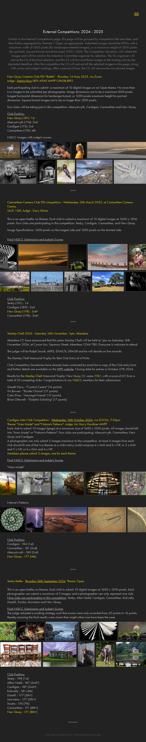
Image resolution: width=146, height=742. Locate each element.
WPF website (65, 369)
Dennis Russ (24, 81)
